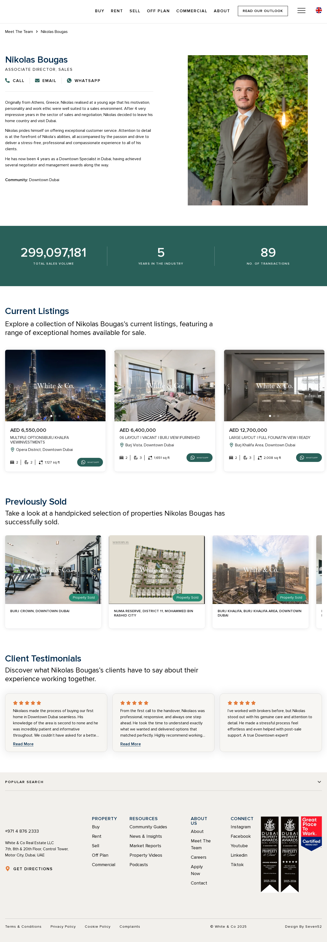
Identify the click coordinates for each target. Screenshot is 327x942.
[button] (51, 416)
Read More (23, 744)
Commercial (191, 11)
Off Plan (158, 11)
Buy (99, 11)
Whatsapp (85, 462)
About (222, 11)
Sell (135, 11)
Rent (117, 11)
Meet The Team (19, 31)
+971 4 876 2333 (22, 831)
